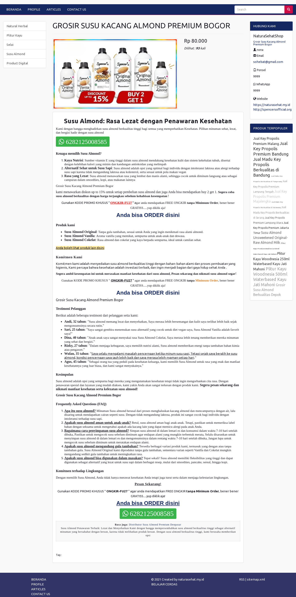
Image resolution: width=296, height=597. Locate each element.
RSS (242, 579)
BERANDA (13, 9)
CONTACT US (76, 9)
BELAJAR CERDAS (164, 584)
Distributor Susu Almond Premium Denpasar (155, 524)
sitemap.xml (256, 579)
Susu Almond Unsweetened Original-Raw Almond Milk (270, 237)
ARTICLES (54, 9)
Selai (10, 44)
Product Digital (17, 63)
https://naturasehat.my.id (271, 105)
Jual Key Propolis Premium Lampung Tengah (270, 186)
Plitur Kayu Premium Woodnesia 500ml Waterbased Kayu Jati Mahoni (269, 248)
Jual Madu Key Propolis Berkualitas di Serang (271, 212)
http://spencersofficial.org (272, 109)
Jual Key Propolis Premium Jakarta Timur (271, 227)
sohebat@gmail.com (268, 62)
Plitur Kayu (14, 35)
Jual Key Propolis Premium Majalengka (270, 196)
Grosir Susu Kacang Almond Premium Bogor (269, 43)
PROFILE (34, 9)
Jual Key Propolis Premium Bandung (271, 148)
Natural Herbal (17, 26)
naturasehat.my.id (191, 579)
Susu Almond (16, 54)
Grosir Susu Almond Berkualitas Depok (269, 289)
